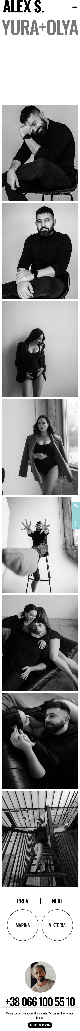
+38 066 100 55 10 (40, 1001)
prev (23, 900)
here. (41, 1018)
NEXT (57, 900)
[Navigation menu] (74, 6)
